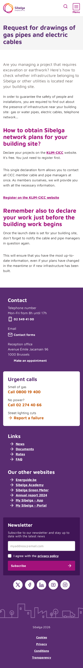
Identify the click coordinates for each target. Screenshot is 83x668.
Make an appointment (27, 360)
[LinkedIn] (41, 585)
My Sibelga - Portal (28, 505)
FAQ (15, 459)
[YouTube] (53, 585)
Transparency (41, 657)
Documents (21, 449)
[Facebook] (29, 585)
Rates (17, 454)
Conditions (41, 650)
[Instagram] (65, 585)
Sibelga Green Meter (29, 490)
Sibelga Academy (26, 485)
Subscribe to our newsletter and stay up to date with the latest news (38, 534)
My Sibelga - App (26, 500)
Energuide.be (23, 479)
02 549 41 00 (21, 319)
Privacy (41, 644)
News (16, 444)
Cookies (41, 637)
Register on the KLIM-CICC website (31, 197)
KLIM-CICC (54, 153)
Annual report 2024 (28, 495)
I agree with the (36, 556)
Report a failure (26, 418)
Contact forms (21, 334)
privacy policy (48, 556)
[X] (18, 585)
